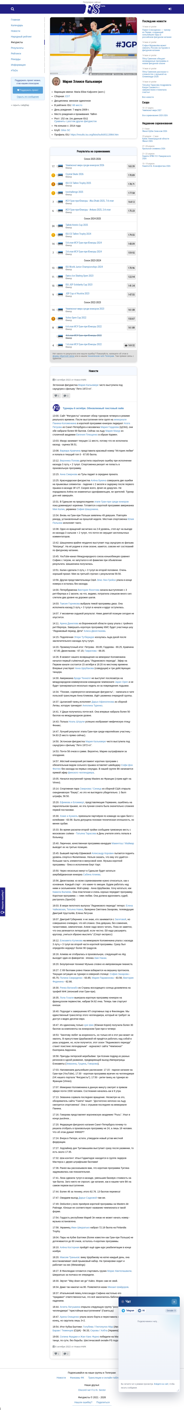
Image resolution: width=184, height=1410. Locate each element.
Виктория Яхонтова (88, 590)
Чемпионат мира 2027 (151, 110)
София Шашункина (87, 509)
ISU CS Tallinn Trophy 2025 (78, 183)
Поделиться (103, 1402)
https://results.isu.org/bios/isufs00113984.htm (95, 134)
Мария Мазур (112, 430)
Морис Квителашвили (119, 1271)
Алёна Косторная (69, 1247)
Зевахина (71, 1063)
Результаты (17, 48)
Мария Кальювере (88, 385)
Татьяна (117, 74)
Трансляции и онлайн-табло (103, 1377)
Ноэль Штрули (77, 721)
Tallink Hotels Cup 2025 (77, 225)
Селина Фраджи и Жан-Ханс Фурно (79, 1336)
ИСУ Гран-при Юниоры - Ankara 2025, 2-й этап (88, 209)
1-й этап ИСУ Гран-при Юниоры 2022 (84, 344)
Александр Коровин (103, 853)
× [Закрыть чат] (174, 1302)
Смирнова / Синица (90, 788)
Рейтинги (16, 53)
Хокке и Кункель (69, 816)
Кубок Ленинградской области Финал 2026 (155, 140)
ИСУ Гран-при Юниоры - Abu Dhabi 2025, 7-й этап (90, 200)
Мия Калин (59, 509)
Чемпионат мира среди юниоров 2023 (85, 308)
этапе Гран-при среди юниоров (111, 501)
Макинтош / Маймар (123, 843)
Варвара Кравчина (70, 450)
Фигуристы (17, 42)
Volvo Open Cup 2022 (76, 317)
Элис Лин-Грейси (106, 580)
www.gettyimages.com (101, 74)
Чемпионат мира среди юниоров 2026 (85, 165)
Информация (18, 64)
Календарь (17, 25)
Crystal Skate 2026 (75, 174)
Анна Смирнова (68, 474)
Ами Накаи (100, 958)
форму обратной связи (63, 356)
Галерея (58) (130, 74)
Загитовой (120, 919)
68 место (77, 105)
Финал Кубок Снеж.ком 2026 (154, 131)
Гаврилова (91, 650)
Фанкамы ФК (77, 1377)
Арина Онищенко (69, 1316)
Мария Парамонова (103, 977)
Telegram (128, 1310)
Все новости (148, 97)
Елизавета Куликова (71, 940)
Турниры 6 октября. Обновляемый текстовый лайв (93, 408)
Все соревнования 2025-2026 (155, 115)
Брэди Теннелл (82, 678)
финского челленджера (81, 772)
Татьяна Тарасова (86, 833)
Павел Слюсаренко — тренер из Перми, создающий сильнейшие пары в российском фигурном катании (157, 33)
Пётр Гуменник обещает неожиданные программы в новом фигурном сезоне (155, 61)
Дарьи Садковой (88, 1197)
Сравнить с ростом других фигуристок (75, 121)
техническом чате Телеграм (101, 356)
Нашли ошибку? (2, 902)
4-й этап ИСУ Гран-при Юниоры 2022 (84, 335)
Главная (15, 19)
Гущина (82, 1063)
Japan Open (121, 682)
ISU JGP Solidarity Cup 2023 (79, 284)
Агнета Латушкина (70, 1306)
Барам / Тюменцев (63, 1330)
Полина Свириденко (71, 977)
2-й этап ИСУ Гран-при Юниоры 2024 (84, 251)
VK (141, 1310)
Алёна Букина (98, 480)
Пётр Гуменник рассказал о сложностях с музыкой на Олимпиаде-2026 (155, 74)
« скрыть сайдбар (20, 105)
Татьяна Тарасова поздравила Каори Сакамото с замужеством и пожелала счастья (156, 88)
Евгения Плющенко (87, 434)
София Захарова (119, 974)
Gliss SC (65, 130)
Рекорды (16, 59)
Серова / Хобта (98, 1330)
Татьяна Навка (75, 909)
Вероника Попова (69, 460)
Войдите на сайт (161, 1384)
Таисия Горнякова (70, 603)
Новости (15, 31)
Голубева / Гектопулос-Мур (98, 1326)
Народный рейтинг (21, 36)
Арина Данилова (69, 623)
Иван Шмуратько (80, 1227)
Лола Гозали (67, 997)
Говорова (93, 1063)
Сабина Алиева (91, 874)
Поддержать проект (27, 90)
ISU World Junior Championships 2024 (84, 266)
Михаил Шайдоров (118, 1287)
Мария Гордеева (109, 427)
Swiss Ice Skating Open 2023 (79, 275)
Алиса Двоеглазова (94, 631)
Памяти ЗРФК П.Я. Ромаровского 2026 (156, 157)
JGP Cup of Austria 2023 (77, 293)
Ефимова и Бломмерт (72, 802)
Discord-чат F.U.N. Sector (92, 1390)
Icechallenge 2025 (74, 192)
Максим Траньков (69, 1257)
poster (153, 26)
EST (67, 96)
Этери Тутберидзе (84, 637)
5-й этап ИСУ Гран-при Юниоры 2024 (84, 242)
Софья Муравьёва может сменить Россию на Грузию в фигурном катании (156, 47)
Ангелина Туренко (93, 705)
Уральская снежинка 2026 (153, 148)
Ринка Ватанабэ (69, 987)
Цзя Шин (89, 1025)
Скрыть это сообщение (28, 97)
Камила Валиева (62, 892)
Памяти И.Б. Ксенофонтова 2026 (156, 166)
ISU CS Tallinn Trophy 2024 (78, 233)
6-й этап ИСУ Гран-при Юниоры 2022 (84, 326)
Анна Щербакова (84, 668)
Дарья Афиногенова (103, 701)
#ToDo (14, 70)
